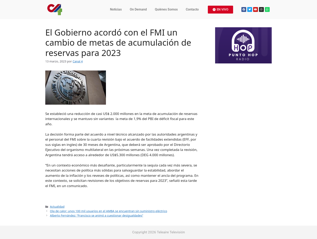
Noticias (116, 9)
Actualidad (57, 206)
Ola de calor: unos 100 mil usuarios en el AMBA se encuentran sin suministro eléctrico (108, 211)
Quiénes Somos (166, 9)
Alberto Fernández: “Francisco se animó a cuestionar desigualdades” (96, 215)
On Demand (138, 9)
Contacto (192, 9)
